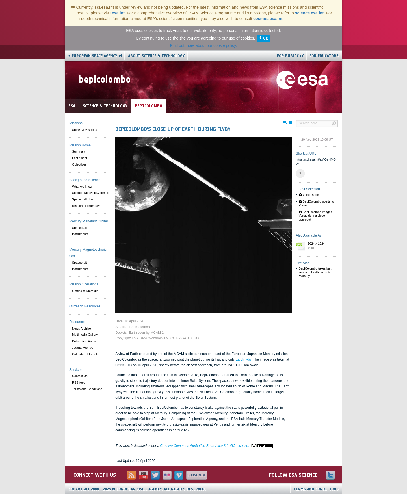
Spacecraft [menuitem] (79, 227)
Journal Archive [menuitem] (82, 347)
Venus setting (310, 194)
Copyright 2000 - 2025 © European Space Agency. (137, 489)
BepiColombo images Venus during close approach (315, 215)
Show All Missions (84, 129)
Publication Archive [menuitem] (85, 341)
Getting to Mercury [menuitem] (85, 290)
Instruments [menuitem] (80, 234)
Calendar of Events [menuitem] (85, 354)
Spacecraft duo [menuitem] (82, 199)
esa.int (118, 13)
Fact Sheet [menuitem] (79, 158)
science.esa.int (309, 13)
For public (288, 55)
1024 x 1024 (321, 246)
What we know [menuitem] (82, 186)
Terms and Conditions (316, 489)
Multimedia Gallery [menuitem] (85, 334)
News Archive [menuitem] (81, 328)
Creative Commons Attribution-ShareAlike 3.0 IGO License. (216, 446)
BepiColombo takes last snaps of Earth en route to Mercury (317, 272)
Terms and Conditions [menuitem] (87, 389)
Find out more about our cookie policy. (203, 45)
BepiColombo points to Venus (316, 203)
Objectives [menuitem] (79, 164)
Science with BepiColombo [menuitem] (90, 192)
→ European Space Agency (92, 55)
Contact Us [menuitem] (79, 376)
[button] (300, 173)
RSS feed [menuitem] (78, 382)
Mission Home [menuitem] (80, 145)
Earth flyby (243, 359)
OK (265, 38)
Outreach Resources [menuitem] (84, 306)
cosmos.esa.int (267, 18)
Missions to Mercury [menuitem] (86, 205)
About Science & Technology (156, 55)
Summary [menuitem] (78, 151)
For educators (324, 55)
